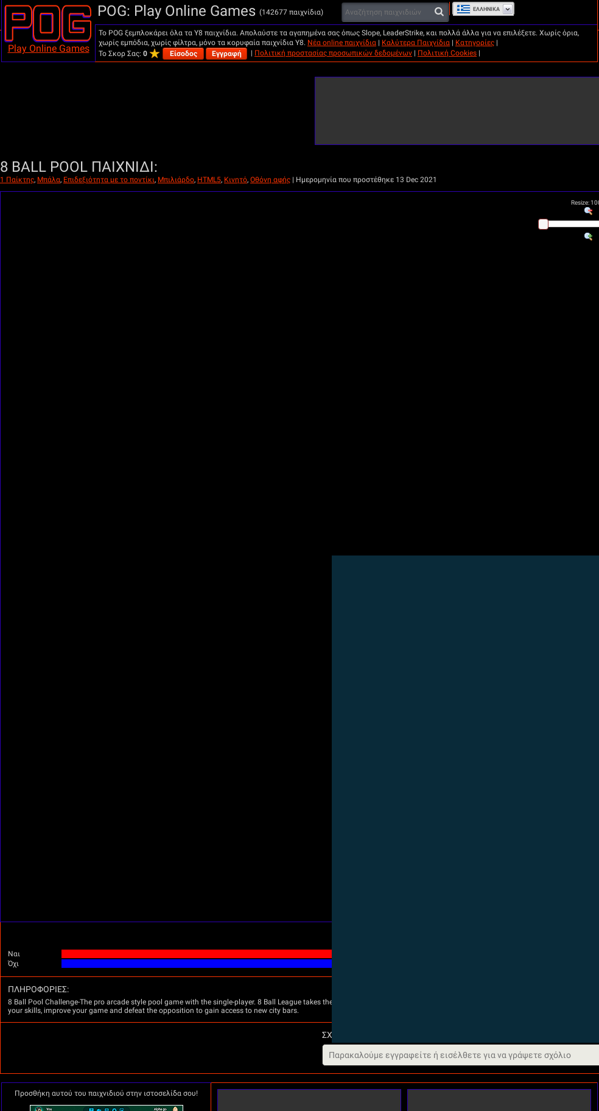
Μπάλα (48, 179)
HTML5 (209, 179)
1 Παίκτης (17, 179)
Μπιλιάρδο (176, 179)
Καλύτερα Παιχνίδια (416, 42)
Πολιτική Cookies (447, 53)
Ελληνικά (478, 9)
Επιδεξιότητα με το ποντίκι (109, 179)
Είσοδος (183, 53)
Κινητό (235, 179)
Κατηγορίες (474, 42)
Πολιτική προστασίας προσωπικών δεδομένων (333, 53)
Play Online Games (48, 48)
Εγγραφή (227, 53)
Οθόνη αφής (270, 179)
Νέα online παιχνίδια (341, 42)
